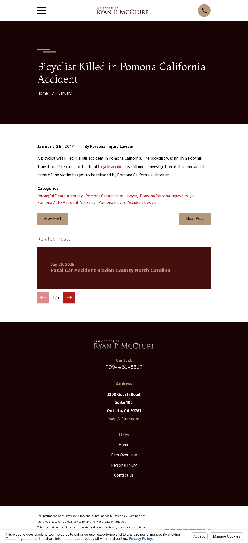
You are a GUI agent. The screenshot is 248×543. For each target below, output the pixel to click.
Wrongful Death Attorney (60, 196)
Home (124, 445)
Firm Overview (124, 455)
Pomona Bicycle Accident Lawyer (127, 202)
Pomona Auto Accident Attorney (66, 202)
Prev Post (52, 218)
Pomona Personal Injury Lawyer (167, 196)
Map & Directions (124, 419)
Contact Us (124, 475)
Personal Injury (124, 465)
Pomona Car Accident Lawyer (111, 196)
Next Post (195, 218)
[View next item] (69, 297)
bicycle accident (112, 167)
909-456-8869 (124, 366)
